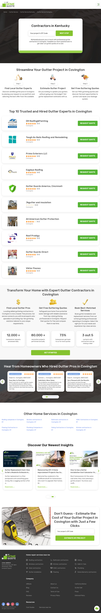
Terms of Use (54, 592)
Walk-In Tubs (80, 564)
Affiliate (28, 584)
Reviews (29, 595)
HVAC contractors (57, 568)
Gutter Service (13, 12)
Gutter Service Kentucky (27, 12)
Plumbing (79, 568)
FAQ (27, 592)
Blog (27, 588)
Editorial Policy (80, 595)
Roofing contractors (34, 560)
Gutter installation (33, 572)
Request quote (87, 123)
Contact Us (54, 588)
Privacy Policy (55, 595)
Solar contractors (33, 568)
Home (5, 12)
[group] (17, 470)
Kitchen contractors (58, 564)
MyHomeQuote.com (11, 607)
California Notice (80, 584)
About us (53, 584)
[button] (44, 396)
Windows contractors (34, 564)
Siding (78, 560)
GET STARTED (50, 353)
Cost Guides (30, 607)
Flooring (54, 572)
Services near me (45, 607)
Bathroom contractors (59, 560)
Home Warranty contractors (85, 572)
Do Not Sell (78, 588)
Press (77, 592)
